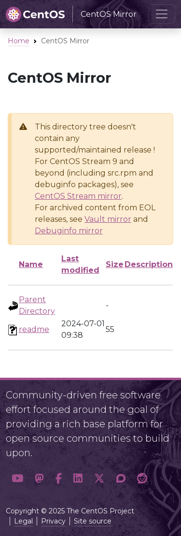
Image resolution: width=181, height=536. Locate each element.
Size (115, 264)
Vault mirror (107, 219)
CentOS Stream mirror (78, 196)
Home (18, 41)
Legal (23, 521)
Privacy (53, 521)
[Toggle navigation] (161, 14)
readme (34, 329)
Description (149, 264)
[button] (17, 478)
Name (31, 264)
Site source (92, 521)
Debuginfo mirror (69, 230)
